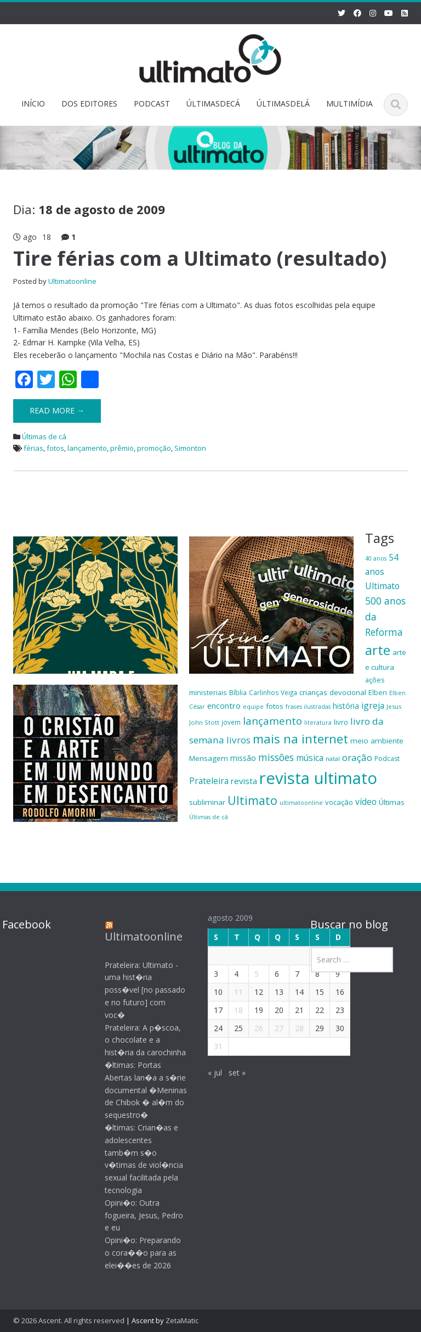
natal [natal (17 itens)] (333, 758)
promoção (154, 448)
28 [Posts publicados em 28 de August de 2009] (292, 1028)
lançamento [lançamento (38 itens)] (272, 720)
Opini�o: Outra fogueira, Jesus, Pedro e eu (137, 1215)
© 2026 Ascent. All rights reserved (68, 1320)
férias (33, 448)
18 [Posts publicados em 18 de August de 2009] (231, 1010)
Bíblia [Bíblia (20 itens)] (238, 692)
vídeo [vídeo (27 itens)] (366, 802)
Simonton (190, 448)
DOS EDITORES (89, 103)
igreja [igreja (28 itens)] (372, 705)
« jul (208, 1072)
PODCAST (152, 103)
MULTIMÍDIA (349, 103)
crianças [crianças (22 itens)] (313, 692)
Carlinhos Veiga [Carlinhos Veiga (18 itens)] (273, 692)
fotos (55, 448)
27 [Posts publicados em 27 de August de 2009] (272, 1028)
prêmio (122, 448)
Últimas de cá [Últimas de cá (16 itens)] (208, 817)
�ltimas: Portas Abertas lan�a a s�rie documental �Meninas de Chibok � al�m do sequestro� (139, 1090)
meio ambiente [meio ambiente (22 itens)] (376, 741)
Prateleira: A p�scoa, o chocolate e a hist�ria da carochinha (138, 1040)
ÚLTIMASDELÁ (283, 103)
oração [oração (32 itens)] (357, 757)
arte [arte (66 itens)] (377, 650)
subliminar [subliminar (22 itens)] (207, 802)
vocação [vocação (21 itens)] (339, 802)
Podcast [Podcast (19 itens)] (387, 758)
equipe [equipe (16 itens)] (253, 706)
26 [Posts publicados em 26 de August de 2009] (251, 1028)
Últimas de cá (44, 436)
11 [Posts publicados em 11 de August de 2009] (231, 992)
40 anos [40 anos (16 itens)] (375, 558)
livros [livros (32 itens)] (238, 740)
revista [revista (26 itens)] (244, 780)
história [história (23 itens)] (346, 706)
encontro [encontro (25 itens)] (224, 705)
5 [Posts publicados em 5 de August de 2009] (249, 974)
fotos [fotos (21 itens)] (274, 706)
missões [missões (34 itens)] (276, 757)
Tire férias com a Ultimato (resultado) (199, 258)
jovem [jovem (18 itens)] (231, 722)
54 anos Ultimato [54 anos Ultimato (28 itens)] (382, 571)
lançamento (87, 448)
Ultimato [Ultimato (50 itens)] (252, 800)
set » (229, 1072)
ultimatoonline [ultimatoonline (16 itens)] (301, 803)
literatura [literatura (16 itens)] (318, 722)
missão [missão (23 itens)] (243, 758)
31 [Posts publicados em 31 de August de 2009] (211, 1046)
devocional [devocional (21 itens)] (347, 692)
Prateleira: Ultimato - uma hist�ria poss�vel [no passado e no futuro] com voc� (138, 990)
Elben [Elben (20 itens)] (377, 692)
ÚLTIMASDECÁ (213, 103)
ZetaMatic (182, 1320)
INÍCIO (33, 103)
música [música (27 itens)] (309, 758)
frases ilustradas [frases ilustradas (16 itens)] (308, 706)
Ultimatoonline (72, 281)
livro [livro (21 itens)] (341, 722)
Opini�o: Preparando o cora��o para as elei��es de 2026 (136, 1253)
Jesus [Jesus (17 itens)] (393, 706)
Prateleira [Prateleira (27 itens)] (209, 781)
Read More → (57, 410)
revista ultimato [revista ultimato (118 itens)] (318, 778)
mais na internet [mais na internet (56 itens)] (300, 738)
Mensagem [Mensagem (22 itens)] (208, 758)
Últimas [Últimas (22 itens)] (392, 802)
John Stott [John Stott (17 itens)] (204, 722)
